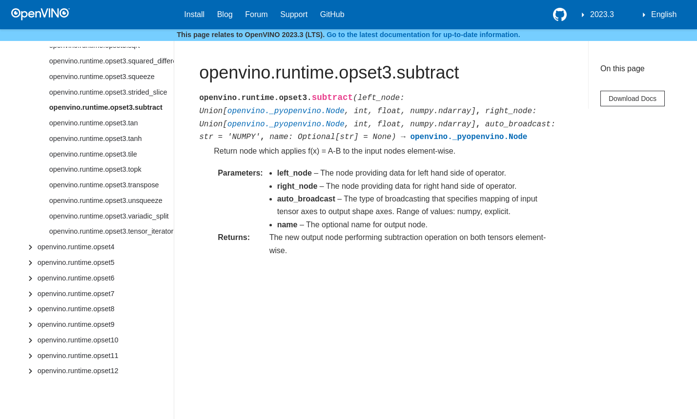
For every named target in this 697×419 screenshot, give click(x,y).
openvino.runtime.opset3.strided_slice (108, 92)
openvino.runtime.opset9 (76, 324)
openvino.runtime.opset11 (78, 355)
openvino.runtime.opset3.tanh (95, 138)
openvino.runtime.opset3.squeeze (102, 76)
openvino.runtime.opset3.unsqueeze (106, 200)
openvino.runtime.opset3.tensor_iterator (111, 231)
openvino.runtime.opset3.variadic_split (109, 216)
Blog (225, 14)
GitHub (332, 14)
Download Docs (632, 98)
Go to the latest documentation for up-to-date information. (423, 35)
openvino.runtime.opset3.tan (93, 123)
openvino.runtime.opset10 (78, 340)
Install (194, 14)
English (663, 14)
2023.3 (602, 14)
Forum (256, 14)
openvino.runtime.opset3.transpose (104, 185)
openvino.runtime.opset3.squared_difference (111, 61)
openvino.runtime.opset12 (78, 371)
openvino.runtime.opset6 (76, 278)
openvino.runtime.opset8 (76, 309)
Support (294, 14)
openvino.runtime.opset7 (76, 294)
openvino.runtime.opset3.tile (93, 154)
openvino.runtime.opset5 (76, 262)
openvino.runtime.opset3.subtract (106, 107)
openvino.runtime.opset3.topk (95, 169)
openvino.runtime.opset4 (76, 247)
